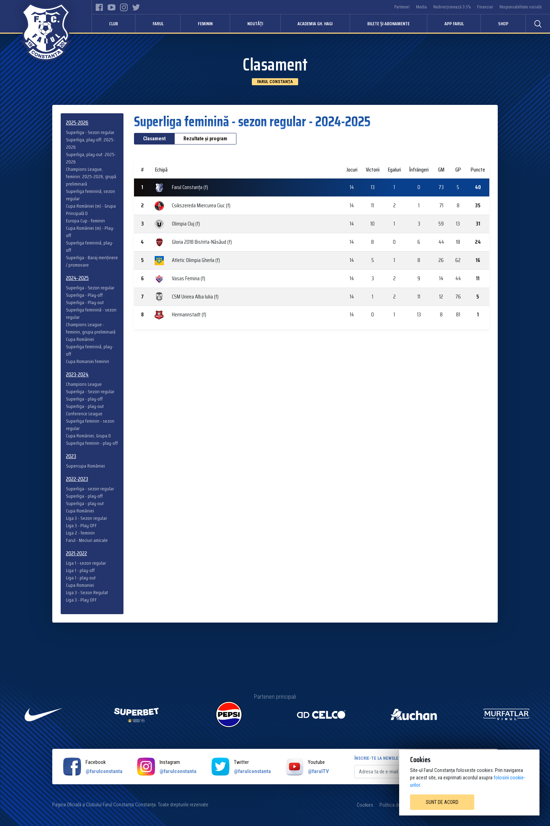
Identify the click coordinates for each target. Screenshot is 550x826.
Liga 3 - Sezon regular (86, 518)
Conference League (84, 413)
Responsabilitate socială (520, 7)
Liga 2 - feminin (80, 533)
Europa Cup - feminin (85, 220)
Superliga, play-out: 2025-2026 (91, 158)
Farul (158, 23)
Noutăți (255, 23)
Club (113, 23)
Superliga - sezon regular (90, 488)
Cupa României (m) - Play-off (90, 231)
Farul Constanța (275, 81)
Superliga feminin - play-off (92, 443)
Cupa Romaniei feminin (87, 361)
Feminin (205, 23)
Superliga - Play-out (85, 302)
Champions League (84, 384)
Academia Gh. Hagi (315, 23)
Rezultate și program (205, 138)
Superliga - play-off (84, 399)
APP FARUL (454, 23)
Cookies (365, 805)
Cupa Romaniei (80, 585)
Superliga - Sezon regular (90, 132)
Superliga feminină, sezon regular (90, 195)
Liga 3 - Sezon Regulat (87, 592)
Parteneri (402, 7)
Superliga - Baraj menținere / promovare (92, 261)
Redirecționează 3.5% (452, 7)
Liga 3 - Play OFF (81, 525)
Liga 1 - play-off (80, 570)
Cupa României (80, 339)
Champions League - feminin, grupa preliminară (90, 328)
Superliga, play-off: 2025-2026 (90, 143)
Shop (503, 23)
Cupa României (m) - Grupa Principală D (91, 209)
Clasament (154, 138)
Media (421, 7)
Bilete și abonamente (388, 23)
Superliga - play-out (85, 406)
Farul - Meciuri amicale (87, 540)
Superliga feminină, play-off (89, 246)
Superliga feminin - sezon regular (90, 424)
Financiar (485, 7)
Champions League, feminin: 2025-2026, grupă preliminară (91, 177)
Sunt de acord (442, 802)
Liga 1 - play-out (81, 578)
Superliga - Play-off (84, 295)
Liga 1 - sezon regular (86, 563)
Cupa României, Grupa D (88, 435)
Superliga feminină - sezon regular (91, 313)
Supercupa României (85, 466)
